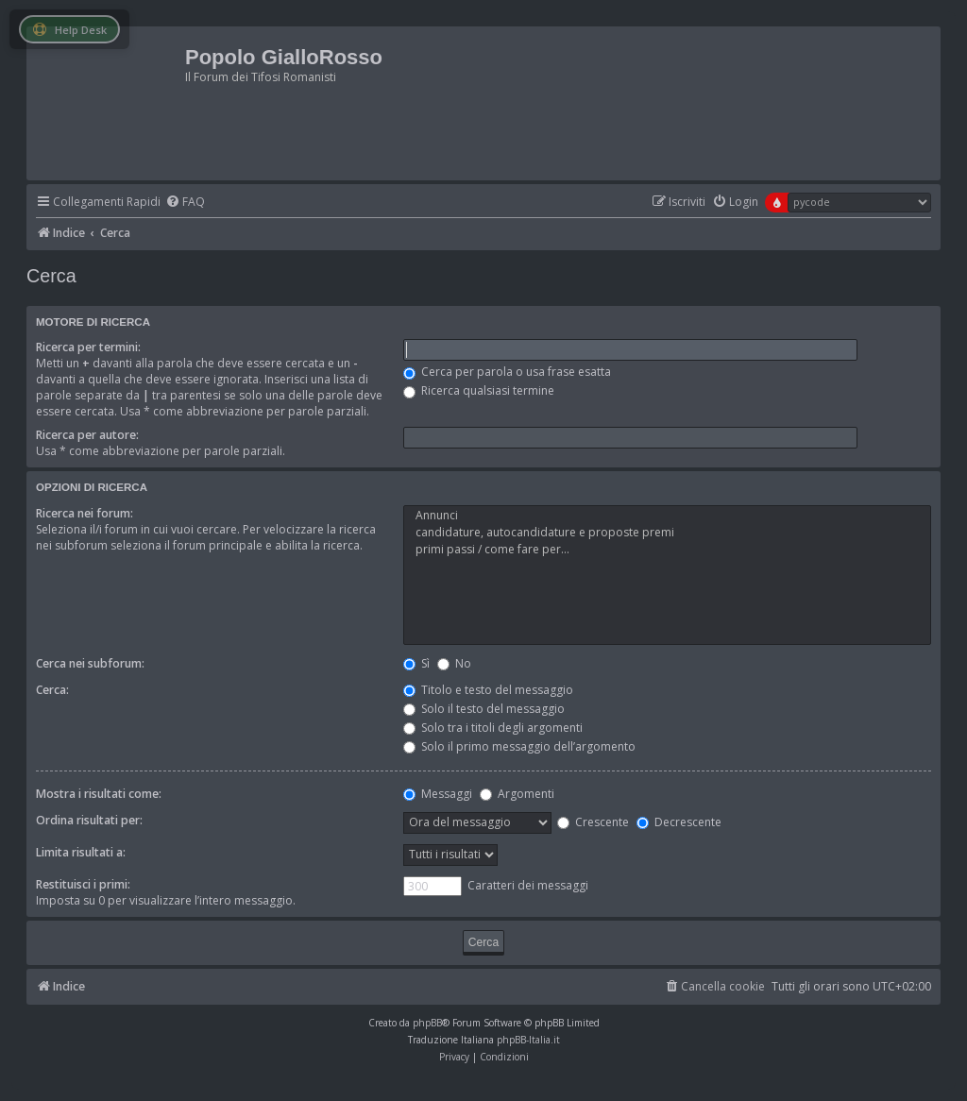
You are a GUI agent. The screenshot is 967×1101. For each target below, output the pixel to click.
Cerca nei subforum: (90, 663)
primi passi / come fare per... (667, 549)
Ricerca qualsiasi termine (478, 390)
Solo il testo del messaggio (484, 709)
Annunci (667, 515)
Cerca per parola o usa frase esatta (507, 372)
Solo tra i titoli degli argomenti (493, 728)
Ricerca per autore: (87, 435)
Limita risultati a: (81, 852)
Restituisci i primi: (83, 884)
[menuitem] (185, 202)
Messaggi (437, 794)
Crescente (593, 822)
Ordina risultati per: (89, 820)
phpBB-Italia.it (528, 1039)
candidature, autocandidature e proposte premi (667, 532)
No (454, 663)
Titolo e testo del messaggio (488, 690)
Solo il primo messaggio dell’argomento (519, 746)
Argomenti (517, 794)
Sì (416, 663)
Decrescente (678, 822)
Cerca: (52, 690)
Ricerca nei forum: (84, 513)
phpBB (427, 1022)
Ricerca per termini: (88, 347)
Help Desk (69, 30)
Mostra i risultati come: (98, 794)
